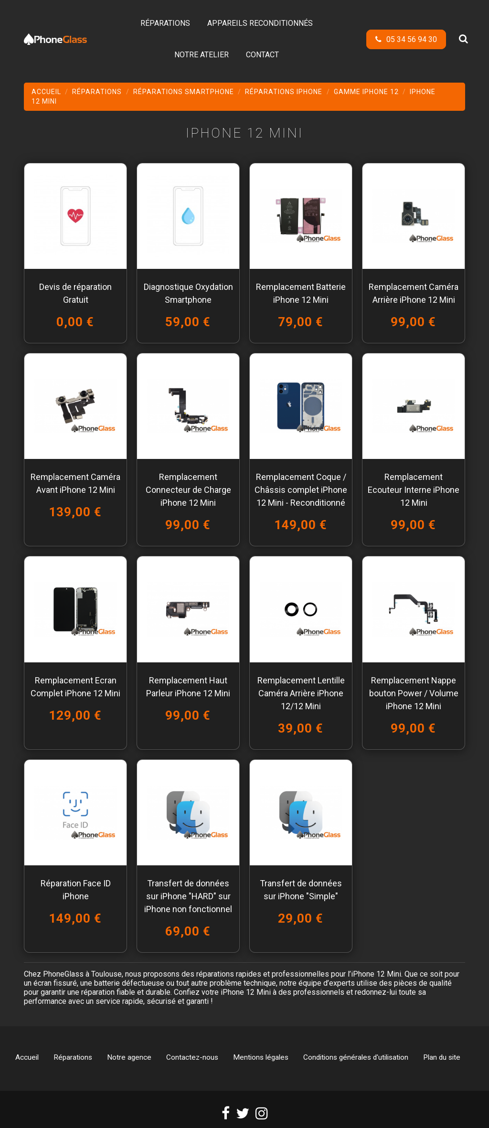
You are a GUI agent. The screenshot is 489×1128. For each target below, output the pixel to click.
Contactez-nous (192, 1057)
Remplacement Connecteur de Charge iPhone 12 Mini (188, 490)
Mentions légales (260, 1057)
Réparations (72, 1057)
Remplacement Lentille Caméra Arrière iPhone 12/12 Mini (301, 693)
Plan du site (441, 1057)
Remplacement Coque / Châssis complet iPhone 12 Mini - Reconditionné (301, 490)
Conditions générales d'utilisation (355, 1057)
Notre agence (129, 1057)
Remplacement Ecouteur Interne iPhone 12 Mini (413, 490)
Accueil (27, 1057)
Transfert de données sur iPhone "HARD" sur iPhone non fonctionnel (188, 896)
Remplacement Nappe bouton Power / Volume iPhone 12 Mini (413, 693)
